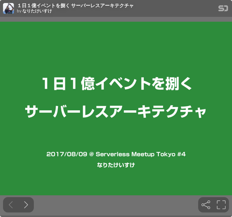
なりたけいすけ (37, 11)
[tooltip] (206, 205)
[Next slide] (26, 205)
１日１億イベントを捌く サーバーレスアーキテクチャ (75, 5)
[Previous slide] (11, 205)
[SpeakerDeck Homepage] (223, 9)
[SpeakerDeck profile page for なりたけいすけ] (8, 8)
